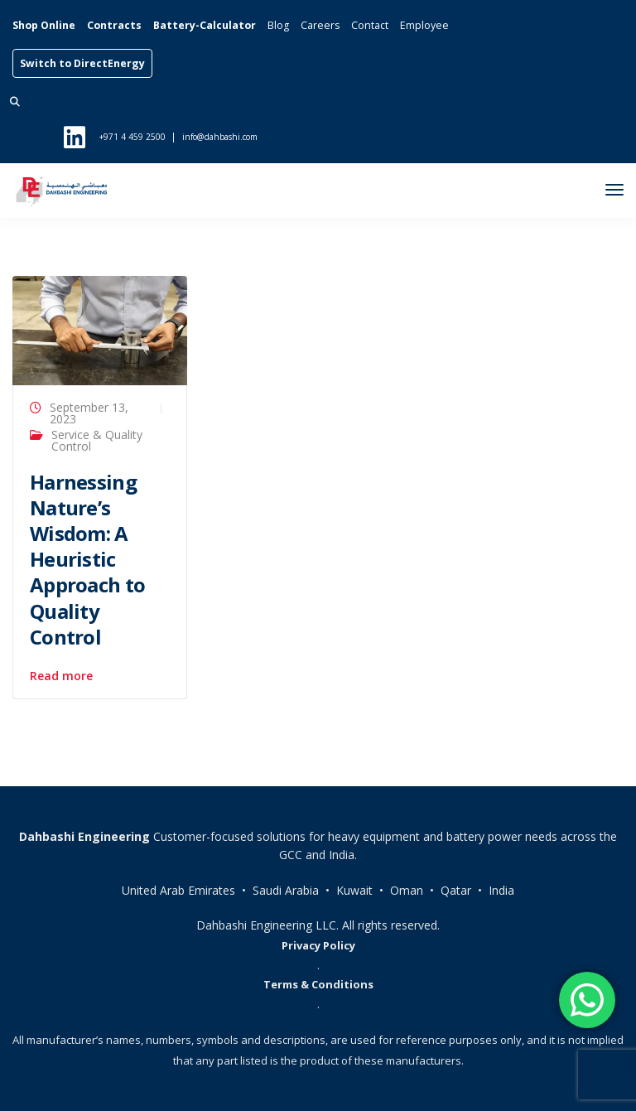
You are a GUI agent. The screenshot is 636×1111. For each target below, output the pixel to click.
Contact (369, 25)
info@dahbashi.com (220, 136)
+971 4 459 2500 (132, 136)
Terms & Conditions (318, 984)
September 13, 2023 (89, 413)
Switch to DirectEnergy (82, 63)
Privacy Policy (318, 945)
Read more (61, 676)
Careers (320, 25)
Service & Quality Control (96, 440)
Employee (424, 25)
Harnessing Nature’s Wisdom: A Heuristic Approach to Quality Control (87, 559)
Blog (278, 25)
